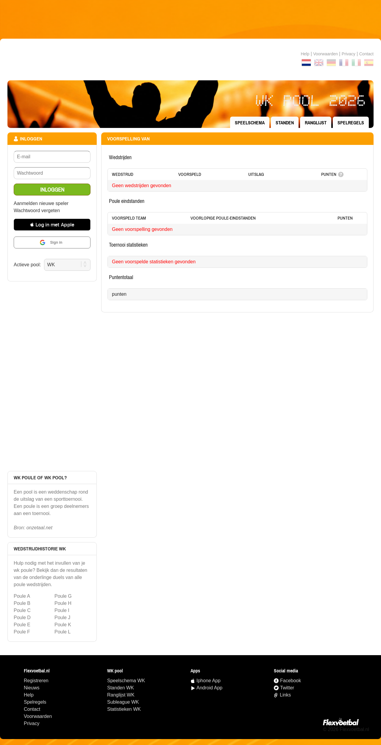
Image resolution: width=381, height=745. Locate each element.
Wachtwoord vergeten (37, 210)
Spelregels (351, 122)
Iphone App (208, 680)
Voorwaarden (325, 53)
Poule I (61, 610)
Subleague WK (123, 702)
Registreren (36, 680)
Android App (209, 687)
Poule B (22, 603)
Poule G (63, 596)
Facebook (290, 680)
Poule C (22, 610)
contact (366, 53)
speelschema (250, 122)
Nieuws (31, 687)
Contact (32, 709)
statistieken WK (124, 709)
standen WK (120, 687)
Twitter (287, 687)
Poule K (62, 624)
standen (285, 122)
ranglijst (316, 122)
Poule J (62, 617)
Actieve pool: (27, 264)
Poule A (22, 596)
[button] (52, 225)
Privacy (348, 53)
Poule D (22, 617)
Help (305, 53)
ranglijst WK (121, 694)
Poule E (22, 624)
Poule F (22, 631)
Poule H (62, 603)
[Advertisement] (190, 19)
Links (285, 694)
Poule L (62, 631)
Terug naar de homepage (190, 59)
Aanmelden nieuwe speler (41, 203)
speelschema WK (126, 680)
